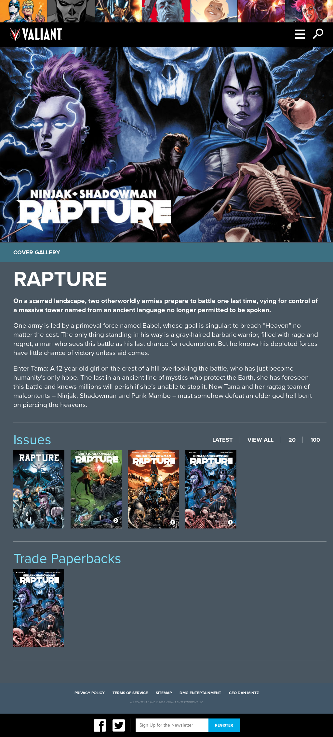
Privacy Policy (89, 693)
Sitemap (164, 693)
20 (292, 440)
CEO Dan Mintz (244, 693)
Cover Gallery (36, 252)
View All (260, 440)
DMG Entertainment (200, 693)
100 (315, 440)
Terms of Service (130, 693)
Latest (222, 440)
